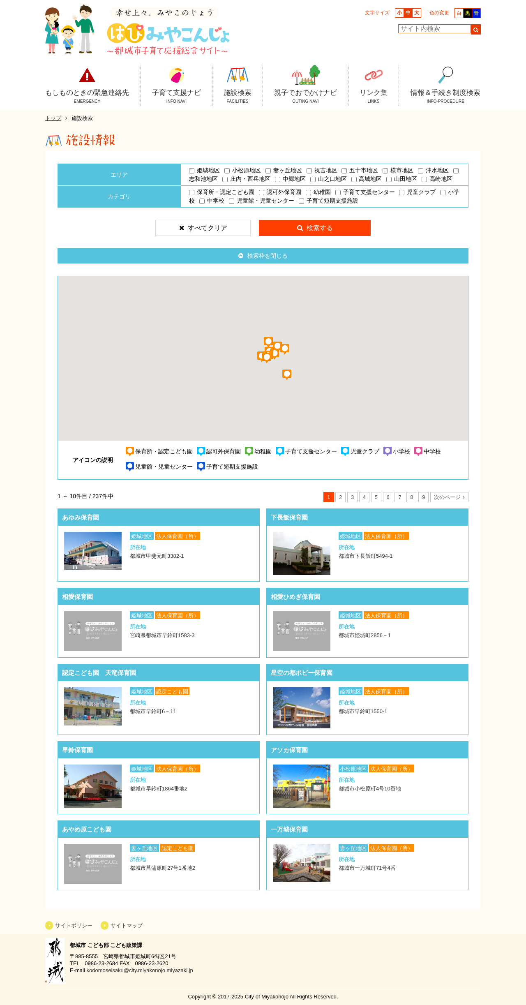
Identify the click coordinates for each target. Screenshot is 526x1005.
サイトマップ (127, 925)
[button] (291, 380)
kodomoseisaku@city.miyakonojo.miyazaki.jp (139, 970)
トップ (53, 118)
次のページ (447, 497)
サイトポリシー (73, 925)
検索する (320, 227)
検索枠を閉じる (267, 255)
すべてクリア (207, 227)
